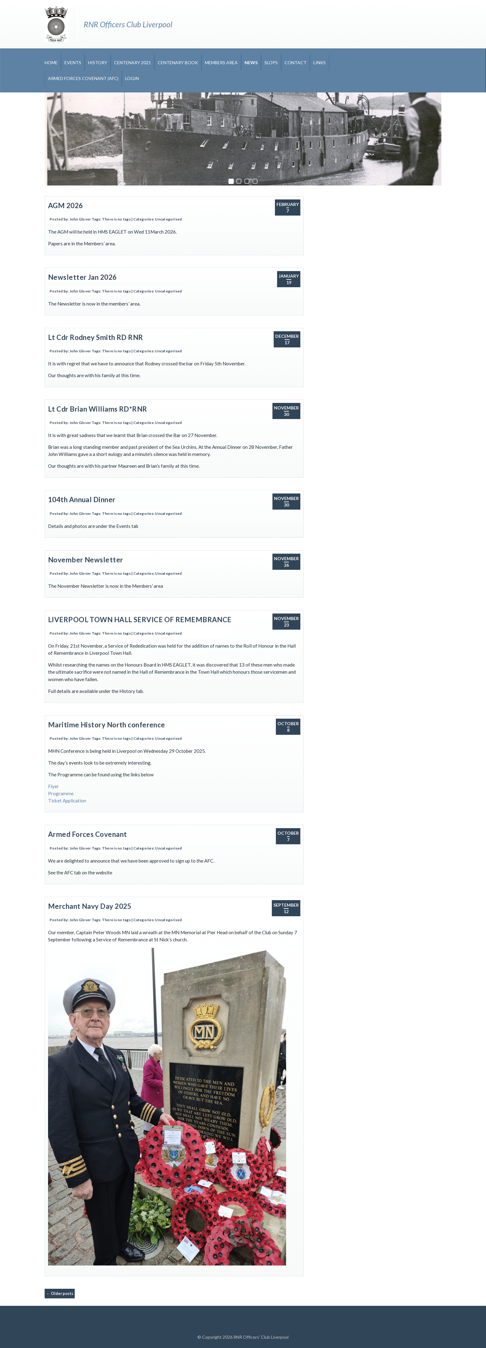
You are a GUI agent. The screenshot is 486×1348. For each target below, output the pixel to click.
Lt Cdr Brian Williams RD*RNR (97, 409)
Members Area (221, 62)
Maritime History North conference (106, 725)
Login (132, 78)
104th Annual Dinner (82, 499)
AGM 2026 (65, 205)
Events (72, 62)
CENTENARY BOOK (178, 62)
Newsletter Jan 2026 (82, 277)
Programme (60, 793)
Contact (296, 62)
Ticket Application (67, 800)
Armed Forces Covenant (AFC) (83, 78)
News (251, 62)
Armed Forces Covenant (87, 834)
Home (51, 62)
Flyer (53, 786)
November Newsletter (85, 560)
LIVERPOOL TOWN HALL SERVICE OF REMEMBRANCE (140, 619)
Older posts (59, 1293)
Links (319, 62)
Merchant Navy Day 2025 (89, 906)
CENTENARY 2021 (132, 62)
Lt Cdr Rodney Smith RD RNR (95, 337)
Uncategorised (168, 219)
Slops (271, 62)
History (97, 62)
